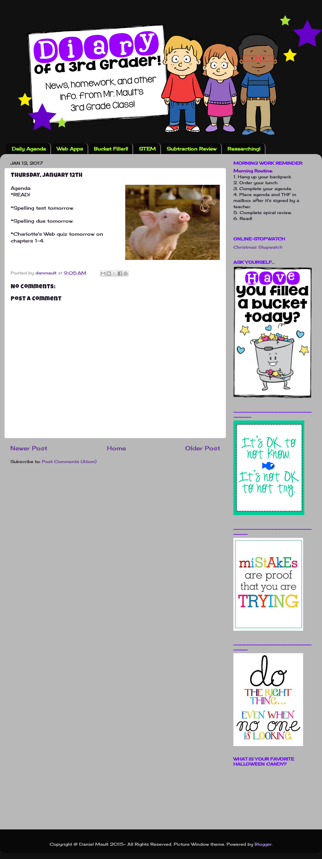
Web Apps (70, 149)
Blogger (263, 844)
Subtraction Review (192, 149)
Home (116, 448)
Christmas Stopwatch (257, 247)
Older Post (202, 448)
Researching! (243, 149)
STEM (147, 149)
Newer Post (28, 448)
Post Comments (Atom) (69, 461)
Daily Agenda (29, 149)
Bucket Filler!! (111, 149)
